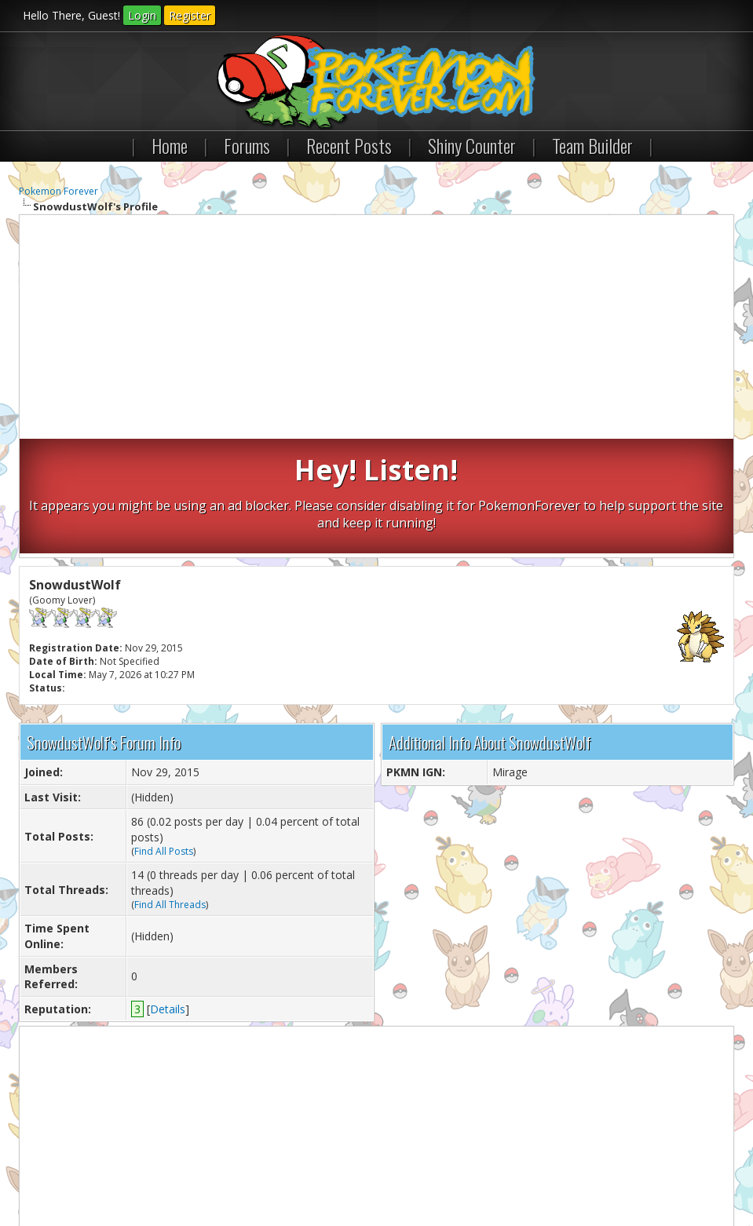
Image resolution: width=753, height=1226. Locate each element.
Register (189, 15)
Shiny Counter (472, 145)
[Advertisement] (376, 329)
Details (167, 893)
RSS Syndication (376, 1170)
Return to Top (206, 1170)
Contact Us (51, 1170)
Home (170, 145)
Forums (247, 145)
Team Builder (592, 145)
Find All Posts (163, 736)
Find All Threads (170, 789)
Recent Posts (349, 145)
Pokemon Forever (58, 191)
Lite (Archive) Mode (289, 1170)
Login (142, 15)
